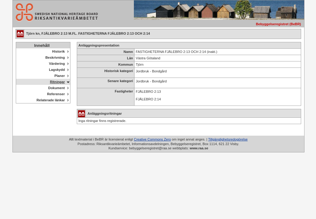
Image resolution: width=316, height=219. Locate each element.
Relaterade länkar (50, 100)
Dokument (56, 88)
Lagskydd (57, 69)
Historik (58, 51)
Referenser (56, 94)
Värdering (57, 63)
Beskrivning (55, 57)
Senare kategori (120, 81)
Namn (128, 52)
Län (130, 58)
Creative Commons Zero (152, 139)
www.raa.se (199, 148)
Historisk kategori (118, 71)
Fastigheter (124, 91)
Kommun (125, 64)
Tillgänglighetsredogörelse (228, 139)
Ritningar (57, 82)
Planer (59, 76)
